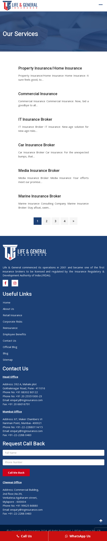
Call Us (24, 536)
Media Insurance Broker (39, 170)
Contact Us (9, 340)
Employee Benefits (14, 334)
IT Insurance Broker (35, 119)
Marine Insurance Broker (39, 196)
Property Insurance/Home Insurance (50, 68)
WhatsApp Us (77, 536)
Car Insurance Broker (36, 145)
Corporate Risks (12, 321)
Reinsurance (10, 328)
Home (6, 302)
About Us (8, 309)
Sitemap (8, 359)
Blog (5, 353)
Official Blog (10, 347)
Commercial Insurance (37, 94)
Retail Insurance (12, 315)
